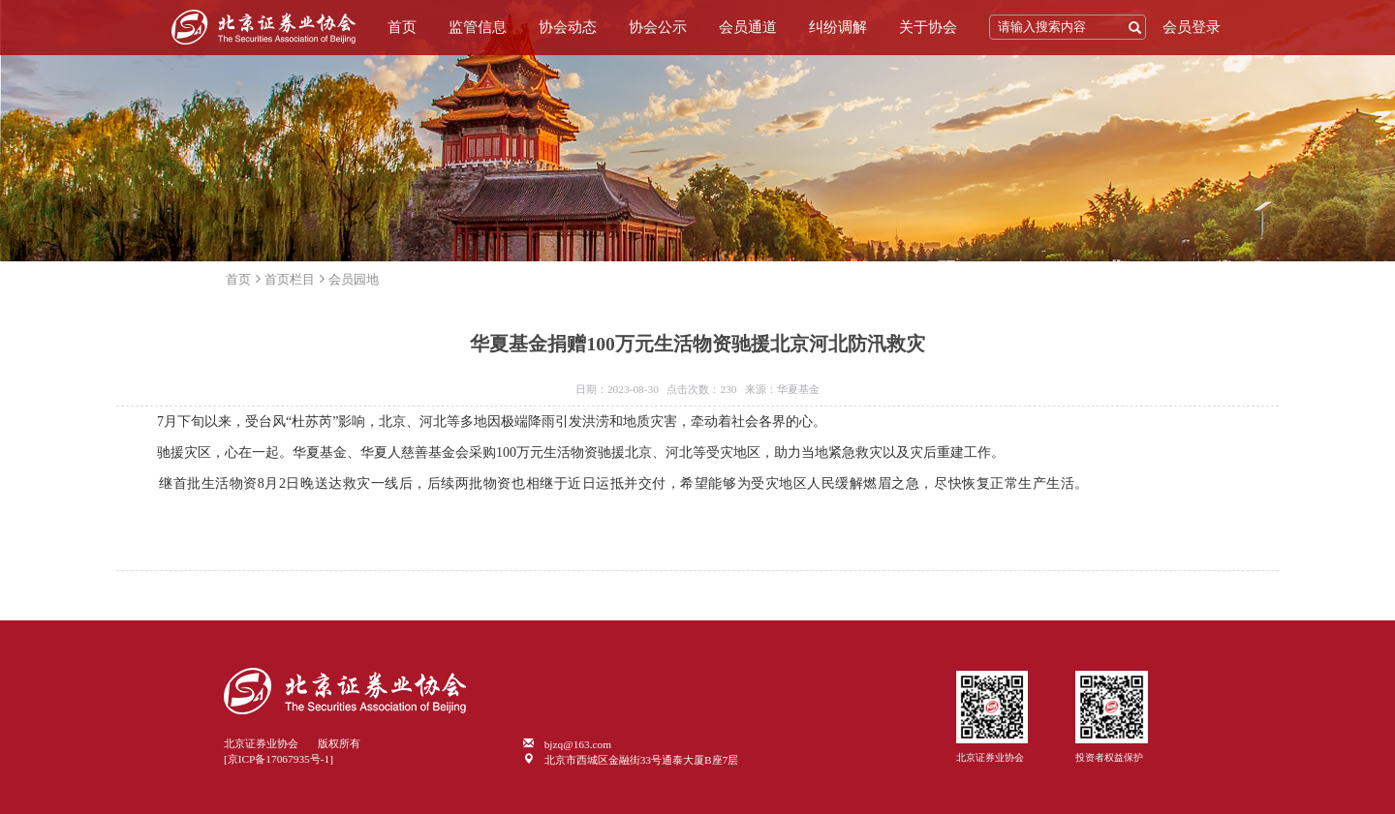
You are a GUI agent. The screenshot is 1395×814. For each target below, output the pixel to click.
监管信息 (478, 27)
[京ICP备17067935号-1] (278, 759)
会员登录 (1191, 27)
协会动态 (568, 27)
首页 (402, 27)
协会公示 (658, 27)
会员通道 (748, 27)
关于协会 (928, 27)
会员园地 (353, 279)
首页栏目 (289, 279)
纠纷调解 (838, 27)
